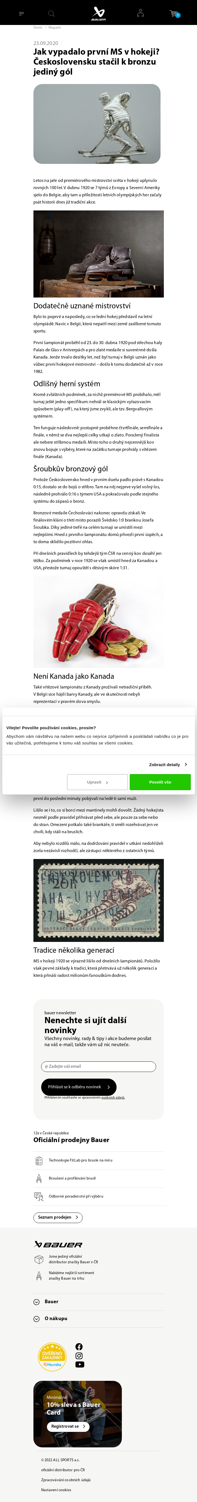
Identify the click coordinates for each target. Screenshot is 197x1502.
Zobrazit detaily (164, 764)
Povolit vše (160, 782)
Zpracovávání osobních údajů (66, 1480)
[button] (173, 13)
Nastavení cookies (56, 1490)
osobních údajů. (113, 1097)
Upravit (97, 782)
